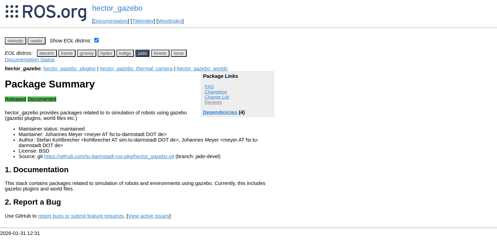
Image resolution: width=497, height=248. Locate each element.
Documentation (111, 21)
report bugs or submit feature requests (81, 216)
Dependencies (220, 112)
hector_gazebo (117, 8)
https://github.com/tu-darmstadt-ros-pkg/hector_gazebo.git (109, 156)
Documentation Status (30, 59)
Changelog (216, 91)
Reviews (213, 102)
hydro (106, 53)
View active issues (148, 216)
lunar (179, 53)
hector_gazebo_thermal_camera (136, 68)
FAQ (209, 86)
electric (47, 53)
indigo (125, 53)
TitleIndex (143, 21)
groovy (87, 53)
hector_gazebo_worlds (202, 68)
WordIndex (170, 21)
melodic (15, 40)
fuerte (67, 53)
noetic (36, 40)
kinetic (160, 53)
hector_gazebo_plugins (69, 68)
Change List (217, 97)
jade (142, 53)
